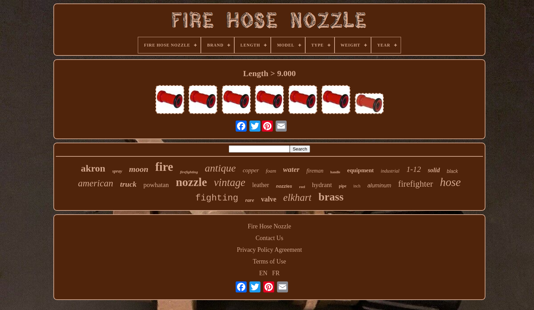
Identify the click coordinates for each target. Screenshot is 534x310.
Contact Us (270, 238)
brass (330, 196)
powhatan (156, 184)
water (291, 169)
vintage (229, 182)
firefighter (415, 183)
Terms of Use (269, 261)
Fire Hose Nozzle (269, 226)
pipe (343, 186)
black (452, 171)
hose (450, 182)
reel (302, 187)
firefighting (189, 172)
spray (117, 171)
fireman (314, 171)
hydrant (322, 184)
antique (220, 168)
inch (357, 186)
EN (263, 273)
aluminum (379, 185)
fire (164, 167)
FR (276, 273)
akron (93, 168)
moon (138, 169)
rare (249, 200)
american (95, 183)
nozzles (284, 186)
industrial (390, 171)
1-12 (413, 169)
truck (128, 184)
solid (434, 170)
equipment (360, 170)
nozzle (191, 182)
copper (251, 170)
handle (335, 172)
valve (268, 199)
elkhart (297, 197)
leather (260, 185)
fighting (216, 198)
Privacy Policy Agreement (269, 249)
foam (271, 171)
